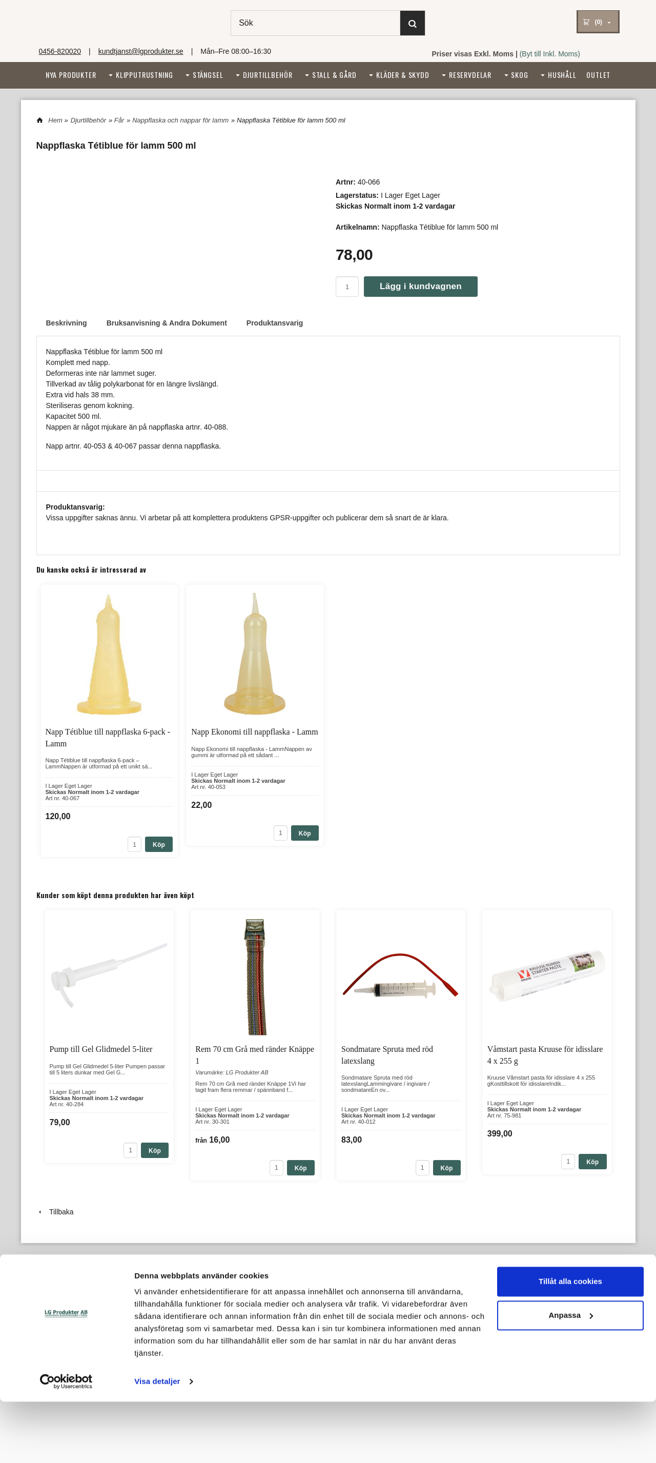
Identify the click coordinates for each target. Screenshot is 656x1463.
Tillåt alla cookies (570, 1342)
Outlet (598, 74)
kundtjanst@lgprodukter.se (140, 51)
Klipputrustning (144, 74)
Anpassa (570, 1376)
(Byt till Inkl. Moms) (550, 54)
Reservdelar (470, 74)
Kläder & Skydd (402, 74)
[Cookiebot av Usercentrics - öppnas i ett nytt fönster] (66, 1443)
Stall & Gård (334, 74)
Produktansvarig (275, 323)
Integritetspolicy (315, 1307)
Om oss (47, 1307)
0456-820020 (60, 51)
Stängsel (208, 74)
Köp (159, 844)
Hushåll (562, 74)
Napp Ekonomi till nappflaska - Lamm (254, 731)
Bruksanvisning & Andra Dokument (167, 323)
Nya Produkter (71, 74)
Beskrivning (66, 323)
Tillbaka (55, 1212)
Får (119, 120)
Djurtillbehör (268, 74)
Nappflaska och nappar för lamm (180, 120)
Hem (55, 120)
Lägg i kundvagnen (421, 286)
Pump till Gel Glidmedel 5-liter (101, 1049)
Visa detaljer (157, 1442)
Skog (519, 74)
